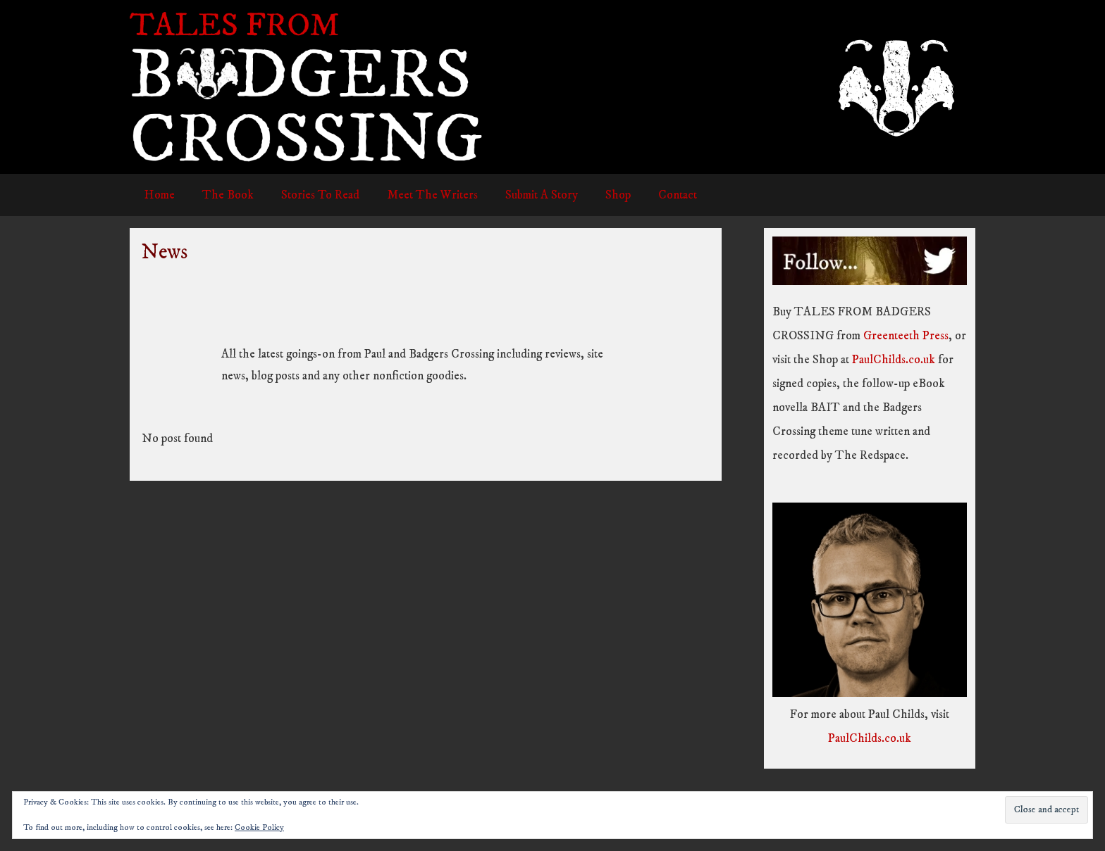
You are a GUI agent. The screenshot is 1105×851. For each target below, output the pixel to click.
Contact (654, 195)
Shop (598, 195)
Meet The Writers (419, 195)
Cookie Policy (259, 827)
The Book (222, 195)
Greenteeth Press (906, 335)
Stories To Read (311, 195)
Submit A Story (525, 195)
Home (157, 195)
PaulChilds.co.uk (893, 359)
